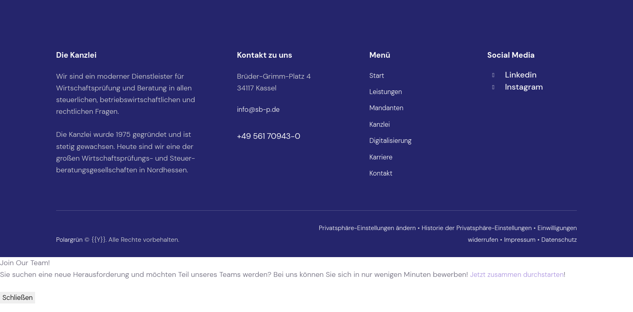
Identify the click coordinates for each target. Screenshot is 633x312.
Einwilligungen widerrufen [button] (458, 247)
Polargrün (70, 247)
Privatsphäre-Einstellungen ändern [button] (402, 235)
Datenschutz (558, 247)
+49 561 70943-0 (268, 136)
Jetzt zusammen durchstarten (520, 282)
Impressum (517, 247)
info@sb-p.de (260, 109)
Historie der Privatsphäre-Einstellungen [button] (516, 235)
